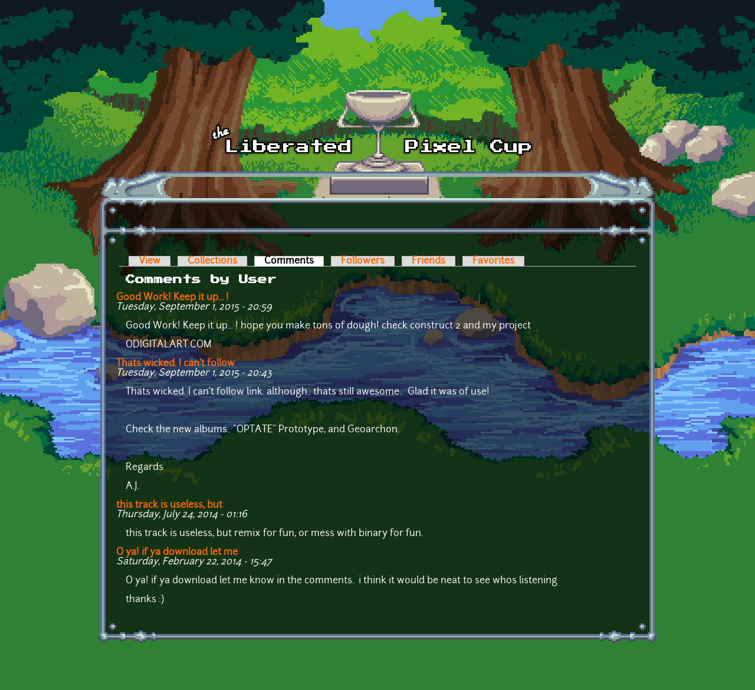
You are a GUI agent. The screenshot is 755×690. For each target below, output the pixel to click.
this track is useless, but (169, 505)
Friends (428, 261)
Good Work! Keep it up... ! (172, 298)
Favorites (493, 261)
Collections (212, 261)
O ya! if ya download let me (177, 552)
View (149, 261)
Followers (363, 261)
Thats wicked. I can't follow (175, 364)
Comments (294, 261)
